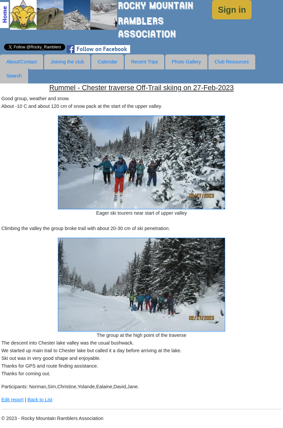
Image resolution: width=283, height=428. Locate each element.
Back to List (39, 399)
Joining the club (67, 61)
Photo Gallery (186, 61)
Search (14, 75)
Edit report (12, 399)
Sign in (232, 9)
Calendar (107, 61)
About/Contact (21, 61)
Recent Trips (144, 61)
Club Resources (232, 61)
